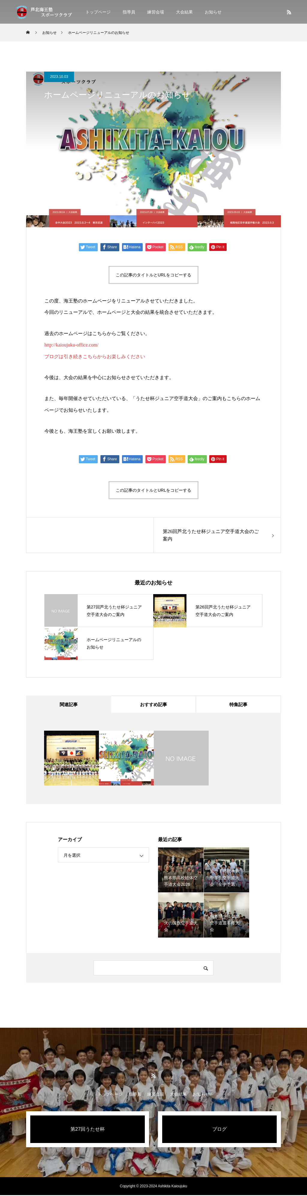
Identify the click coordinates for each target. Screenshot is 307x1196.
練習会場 (155, 12)
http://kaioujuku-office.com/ (71, 344)
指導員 (129, 12)
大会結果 (184, 12)
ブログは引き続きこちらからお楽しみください (94, 356)
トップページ (98, 12)
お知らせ (213, 12)
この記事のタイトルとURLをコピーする (153, 274)
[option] (71, 759)
